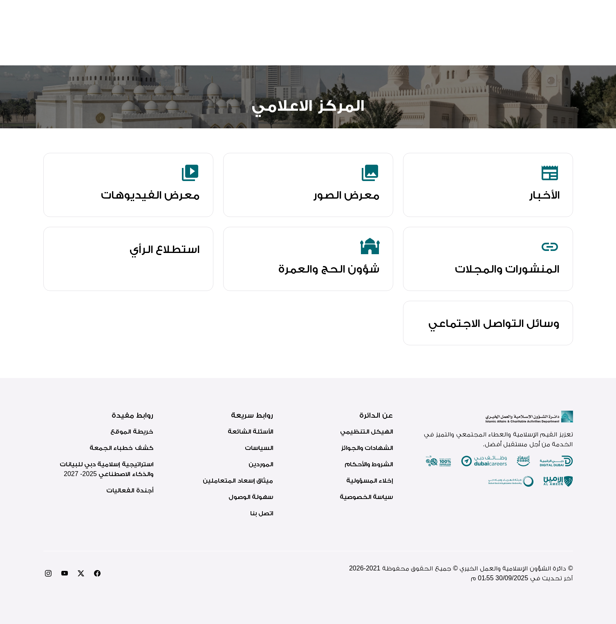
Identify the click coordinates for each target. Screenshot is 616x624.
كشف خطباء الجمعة (121, 447)
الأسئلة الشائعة (250, 431)
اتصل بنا (261, 513)
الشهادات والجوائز (367, 447)
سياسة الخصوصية (366, 496)
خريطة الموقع (131, 431)
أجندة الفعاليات (129, 490)
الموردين (261, 464)
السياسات (259, 447)
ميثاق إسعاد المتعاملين (238, 480)
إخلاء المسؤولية (369, 480)
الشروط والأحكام (369, 464)
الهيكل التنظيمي (366, 431)
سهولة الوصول (250, 496)
